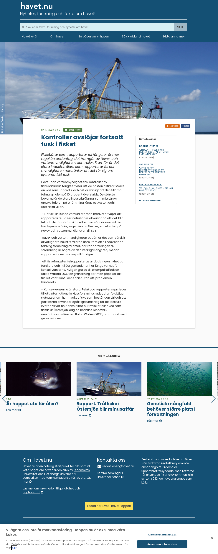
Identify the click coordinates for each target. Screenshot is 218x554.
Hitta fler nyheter (150, 200)
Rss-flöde (172, 126)
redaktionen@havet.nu (115, 466)
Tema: (73, 129)
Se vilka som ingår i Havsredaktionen (110, 475)
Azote (81, 478)
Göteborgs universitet (59, 474)
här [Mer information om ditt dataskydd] (14, 550)
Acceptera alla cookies (162, 546)
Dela (185, 126)
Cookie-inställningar (162, 537)
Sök (180, 27)
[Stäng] (212, 541)
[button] (213, 399)
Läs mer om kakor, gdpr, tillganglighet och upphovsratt (51, 490)
